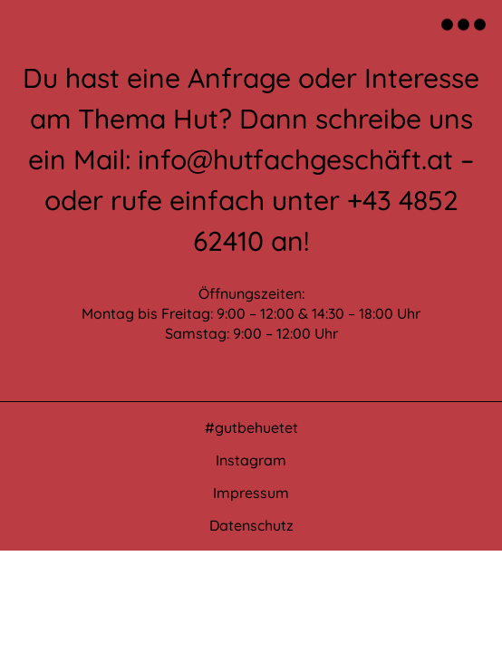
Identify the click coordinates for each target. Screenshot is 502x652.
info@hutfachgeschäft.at (295, 159)
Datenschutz (251, 525)
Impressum (251, 493)
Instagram (251, 460)
